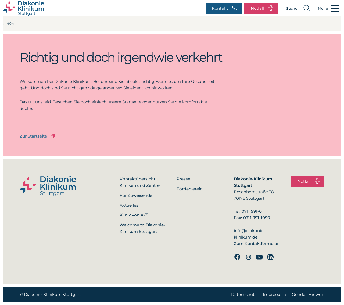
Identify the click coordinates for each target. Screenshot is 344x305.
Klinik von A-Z (134, 215)
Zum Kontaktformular (256, 243)
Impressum (274, 294)
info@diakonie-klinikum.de (249, 234)
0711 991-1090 (256, 217)
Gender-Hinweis (308, 294)
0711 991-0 (252, 211)
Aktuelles (129, 205)
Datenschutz (244, 294)
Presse (183, 178)
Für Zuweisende (136, 195)
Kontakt (224, 8)
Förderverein (190, 188)
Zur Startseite (38, 136)
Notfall (262, 8)
